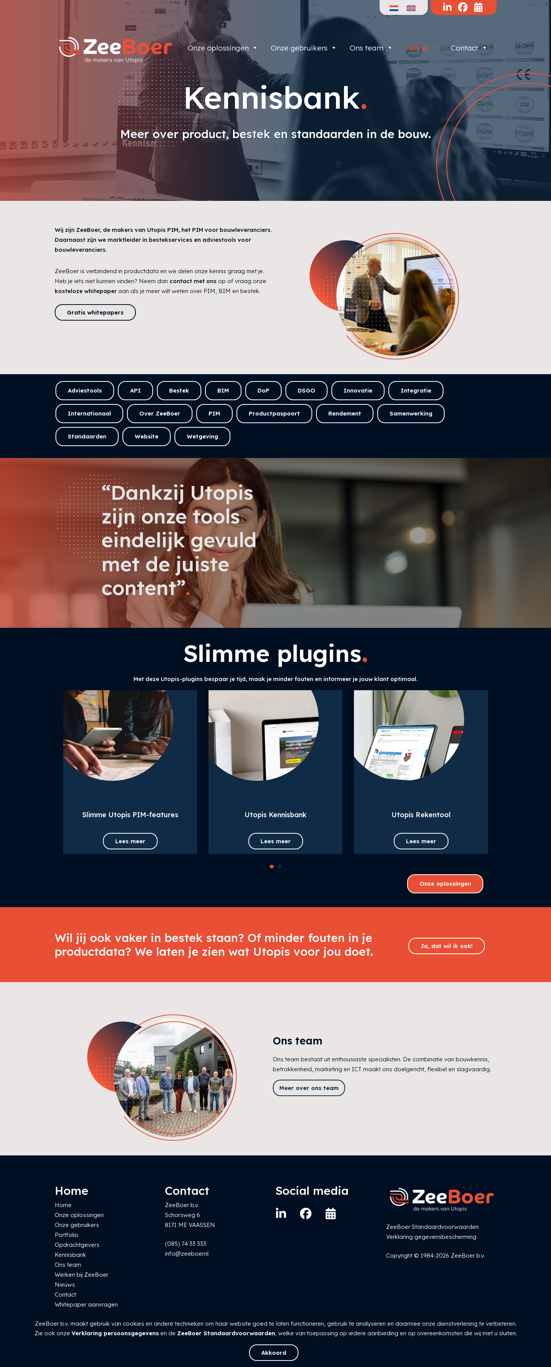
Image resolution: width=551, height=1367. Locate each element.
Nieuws (65, 1284)
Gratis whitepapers (95, 312)
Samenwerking (411, 413)
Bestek (179, 390)
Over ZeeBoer (159, 413)
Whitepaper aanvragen (86, 1304)
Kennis (422, 47)
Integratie (416, 390)
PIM (214, 413)
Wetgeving (202, 436)
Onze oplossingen (222, 47)
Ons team (371, 47)
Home (63, 1205)
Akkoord (273, 1352)
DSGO (306, 390)
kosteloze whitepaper (86, 291)
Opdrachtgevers (77, 1244)
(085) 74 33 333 (185, 1243)
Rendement (344, 413)
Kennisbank (70, 1254)
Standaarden (87, 436)
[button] (272, 866)
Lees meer (130, 841)
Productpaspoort (274, 413)
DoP (263, 390)
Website (146, 436)
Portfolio (66, 1234)
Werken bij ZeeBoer (81, 1274)
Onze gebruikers (304, 47)
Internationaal (89, 413)
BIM (223, 390)
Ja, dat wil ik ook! (447, 946)
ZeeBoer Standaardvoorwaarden (226, 1333)
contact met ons (193, 281)
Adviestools (85, 390)
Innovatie (358, 390)
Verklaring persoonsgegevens (115, 1333)
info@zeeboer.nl (187, 1253)
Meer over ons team (309, 1088)
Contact (469, 47)
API (135, 390)
